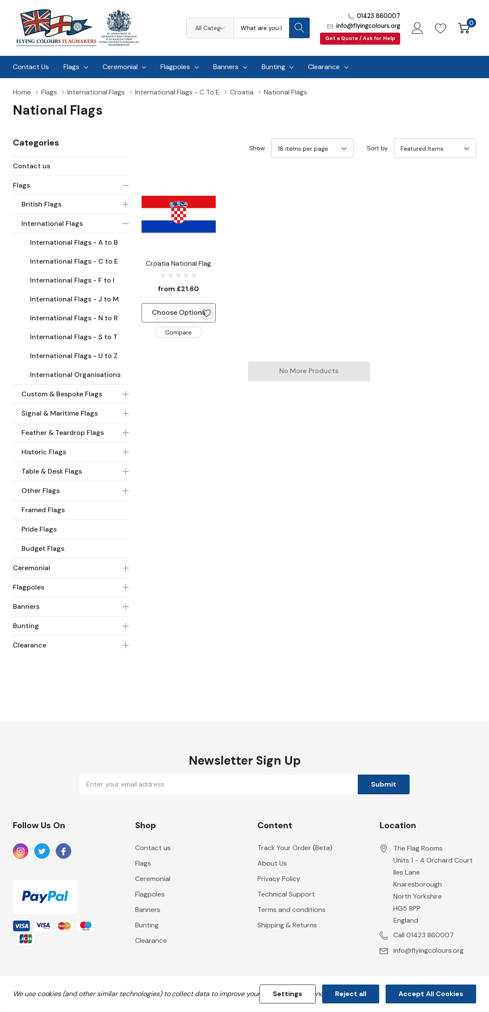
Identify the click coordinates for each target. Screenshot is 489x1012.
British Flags (41, 204)
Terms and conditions (291, 909)
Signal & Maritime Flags (59, 413)
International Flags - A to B (74, 242)
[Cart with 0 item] (464, 28)
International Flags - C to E (74, 261)
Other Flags (40, 490)
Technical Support (286, 894)
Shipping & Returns (287, 925)
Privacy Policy (278, 878)
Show (257, 148)
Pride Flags (39, 529)
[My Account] (417, 28)
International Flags (52, 223)
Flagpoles (175, 66)
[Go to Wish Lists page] (441, 28)
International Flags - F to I (72, 280)
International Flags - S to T (74, 336)
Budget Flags (42, 548)
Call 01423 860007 (423, 934)
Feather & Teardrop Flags (62, 432)
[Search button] (299, 28)
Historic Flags (43, 451)
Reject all (350, 993)
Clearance (324, 66)
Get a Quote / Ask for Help (360, 38)
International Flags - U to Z (74, 355)
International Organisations (75, 374)
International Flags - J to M (74, 299)
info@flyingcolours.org (368, 26)
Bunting (273, 66)
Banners (225, 66)
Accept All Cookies (430, 993)
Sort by (377, 148)
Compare (178, 332)
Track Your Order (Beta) (294, 847)
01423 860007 (378, 16)
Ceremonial (120, 66)
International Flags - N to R (74, 317)
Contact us (31, 165)
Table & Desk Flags (51, 471)
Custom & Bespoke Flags (61, 393)
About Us (272, 863)
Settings (287, 993)
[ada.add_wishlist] (206, 312)
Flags (71, 66)
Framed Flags (43, 509)
